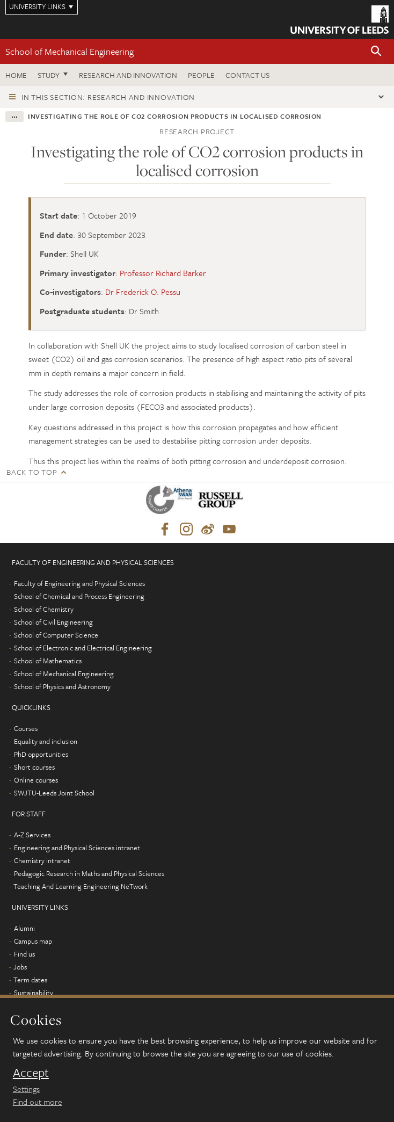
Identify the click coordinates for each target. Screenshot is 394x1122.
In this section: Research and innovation (108, 97)
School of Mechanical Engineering (69, 51)
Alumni (24, 928)
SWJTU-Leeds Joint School (54, 792)
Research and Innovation (128, 75)
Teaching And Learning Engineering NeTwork (80, 886)
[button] (376, 52)
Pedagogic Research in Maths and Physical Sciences (89, 873)
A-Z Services (32, 834)
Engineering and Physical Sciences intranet (77, 847)
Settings (26, 1089)
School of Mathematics (48, 660)
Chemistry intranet (42, 860)
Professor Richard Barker (163, 273)
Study (49, 75)
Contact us (247, 75)
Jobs (20, 966)
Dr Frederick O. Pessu (142, 292)
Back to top (31, 471)
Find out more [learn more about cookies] (37, 1101)
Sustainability (33, 992)
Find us (24, 954)
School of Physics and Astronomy (62, 686)
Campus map (33, 941)
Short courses (34, 767)
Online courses (36, 779)
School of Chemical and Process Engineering (79, 596)
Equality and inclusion (45, 741)
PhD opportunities (41, 754)
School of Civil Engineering (53, 622)
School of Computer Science (56, 634)
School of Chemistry (44, 609)
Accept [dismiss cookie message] (31, 1072)
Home (16, 75)
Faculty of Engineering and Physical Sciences (79, 583)
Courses (26, 728)
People (201, 75)
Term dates (30, 979)
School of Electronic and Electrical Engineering (83, 647)
